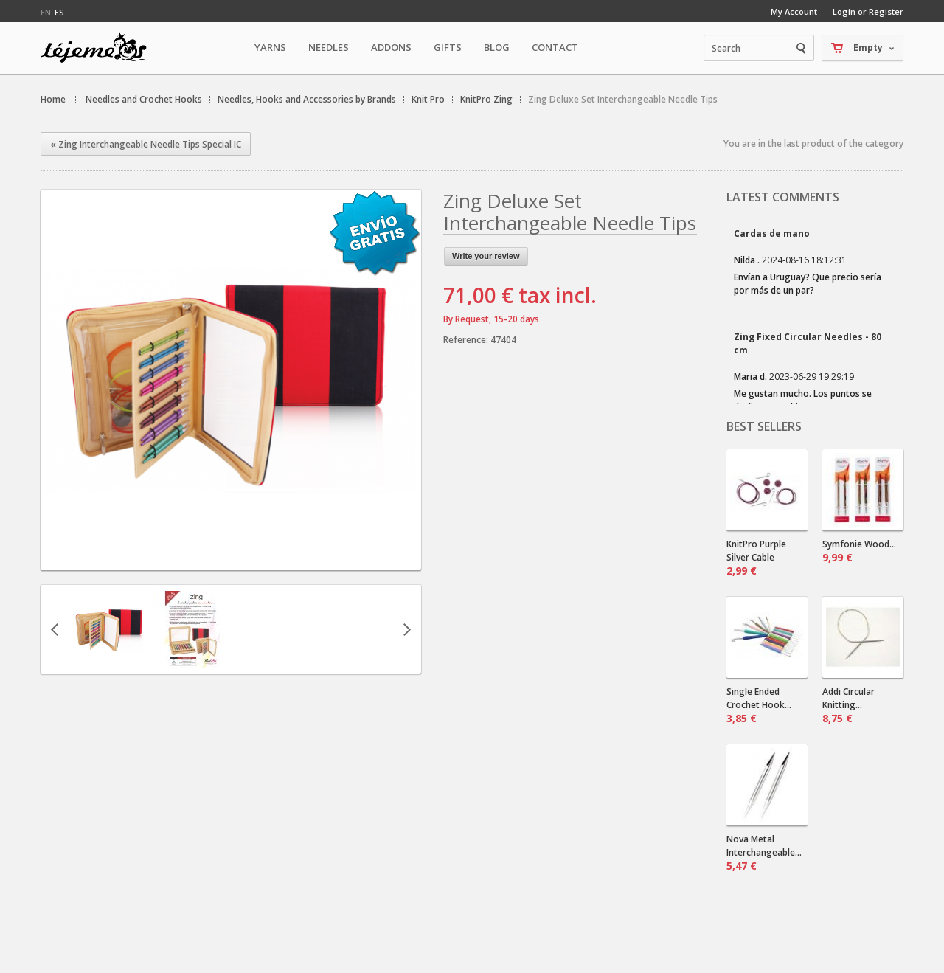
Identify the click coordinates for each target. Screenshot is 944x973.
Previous (55, 629)
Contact (555, 47)
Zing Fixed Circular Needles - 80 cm (807, 343)
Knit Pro (428, 99)
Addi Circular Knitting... (848, 705)
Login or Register (868, 11)
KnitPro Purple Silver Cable (756, 558)
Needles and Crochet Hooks (144, 99)
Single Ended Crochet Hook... (758, 705)
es (59, 12)
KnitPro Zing (486, 99)
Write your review (486, 256)
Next (407, 629)
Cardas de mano (772, 233)
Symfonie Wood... (859, 551)
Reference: (466, 339)
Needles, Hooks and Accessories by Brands (307, 99)
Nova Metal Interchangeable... (764, 853)
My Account (794, 11)
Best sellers (764, 426)
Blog (497, 47)
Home (53, 99)
